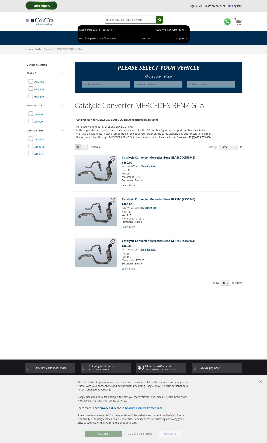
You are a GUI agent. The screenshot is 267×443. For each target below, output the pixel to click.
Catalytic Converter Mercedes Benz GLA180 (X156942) (158, 157)
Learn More (128, 185)
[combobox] (133, 20)
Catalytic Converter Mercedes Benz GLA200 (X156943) (158, 199)
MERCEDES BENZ (66, 49)
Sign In (194, 6)
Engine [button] (31, 73)
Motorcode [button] (35, 105)
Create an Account (214, 6)
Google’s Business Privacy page (144, 408)
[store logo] (40, 21)
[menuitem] (97, 29)
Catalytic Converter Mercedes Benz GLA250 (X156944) (158, 241)
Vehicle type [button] (35, 130)
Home (28, 49)
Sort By (213, 147)
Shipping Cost (148, 166)
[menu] (134, 34)
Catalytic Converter (44, 49)
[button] (235, 6)
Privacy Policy (108, 408)
